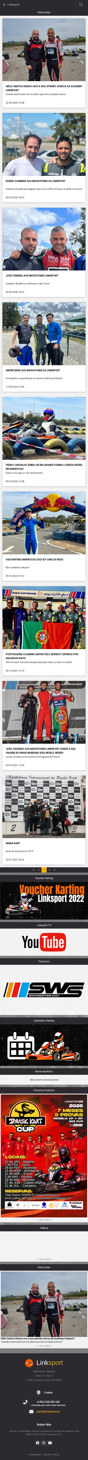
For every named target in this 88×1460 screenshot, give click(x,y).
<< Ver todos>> (44, 1220)
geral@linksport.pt (48, 1411)
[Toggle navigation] (80, 4)
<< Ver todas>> (44, 1346)
